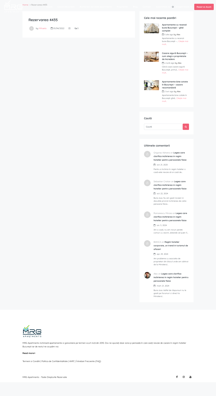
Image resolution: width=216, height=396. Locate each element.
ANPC (72, 375)
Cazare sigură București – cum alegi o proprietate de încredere (175, 56)
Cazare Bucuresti (66, 6)
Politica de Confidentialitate (55, 375)
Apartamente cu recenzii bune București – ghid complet (174, 27)
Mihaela (42, 28)
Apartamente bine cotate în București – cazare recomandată (175, 84)
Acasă (49, 6)
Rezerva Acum (204, 7)
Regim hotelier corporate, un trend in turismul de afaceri (171, 259)
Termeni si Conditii (31, 375)
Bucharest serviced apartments (96, 6)
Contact (147, 6)
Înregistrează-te (184, 6)
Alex (178, 34)
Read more (28, 367)
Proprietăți (122, 6)
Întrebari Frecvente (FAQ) (88, 375)
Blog (135, 6)
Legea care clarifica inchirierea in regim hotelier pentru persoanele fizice (170, 291)
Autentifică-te (163, 6)
